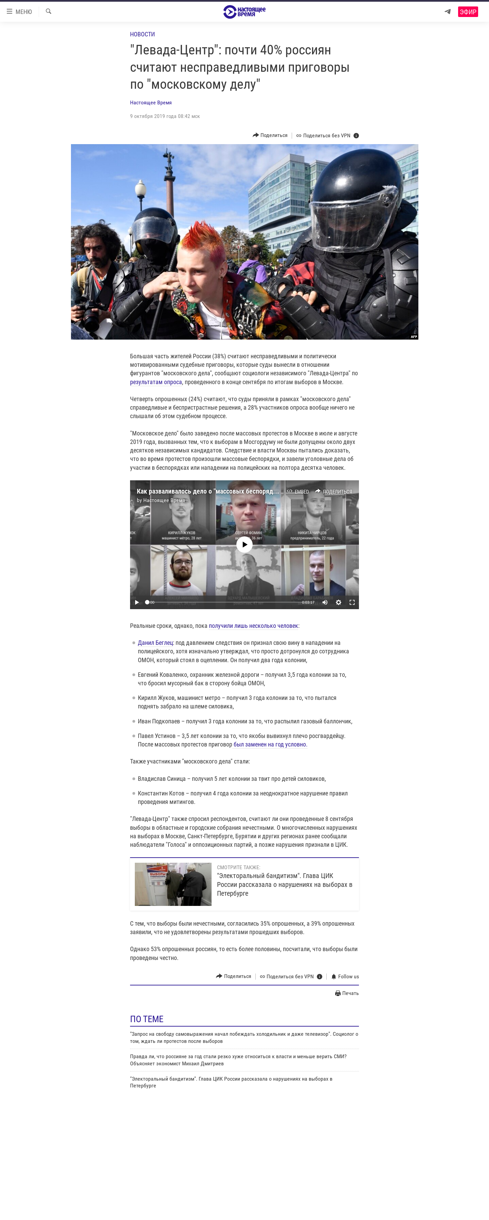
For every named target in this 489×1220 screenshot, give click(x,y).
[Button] (270, 135)
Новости (142, 34)
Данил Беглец (155, 642)
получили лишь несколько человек (253, 625)
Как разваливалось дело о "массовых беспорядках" (211, 491)
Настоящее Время (151, 102)
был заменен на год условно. (270, 744)
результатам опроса (156, 381)
